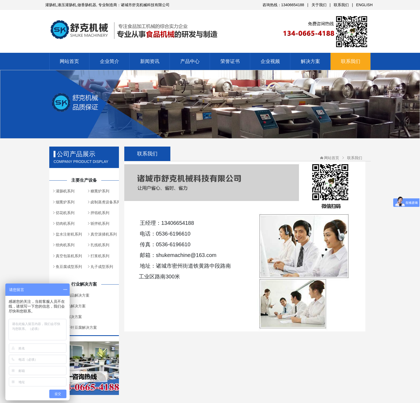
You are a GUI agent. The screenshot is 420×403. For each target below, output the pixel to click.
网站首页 (69, 61)
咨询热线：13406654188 (283, 5)
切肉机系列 (65, 223)
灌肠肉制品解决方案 (72, 295)
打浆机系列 (100, 256)
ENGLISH (364, 5)
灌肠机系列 (65, 191)
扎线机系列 (100, 245)
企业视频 (270, 61)
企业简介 (109, 61)
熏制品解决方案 (69, 317)
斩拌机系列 (100, 223)
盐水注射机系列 (69, 234)
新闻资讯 (149, 61)
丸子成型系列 (102, 266)
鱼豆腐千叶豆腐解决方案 (76, 327)
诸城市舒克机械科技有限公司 (210, 27)
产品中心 (190, 61)
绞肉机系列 (65, 245)
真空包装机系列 (69, 256)
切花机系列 (65, 213)
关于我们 (319, 5)
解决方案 (310, 61)
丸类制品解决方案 (71, 306)
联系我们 (341, 5)
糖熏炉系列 (100, 191)
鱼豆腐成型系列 (69, 266)
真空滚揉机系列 (104, 234)
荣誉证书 (230, 61)
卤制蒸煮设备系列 (105, 202)
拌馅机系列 (100, 213)
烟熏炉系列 (65, 202)
